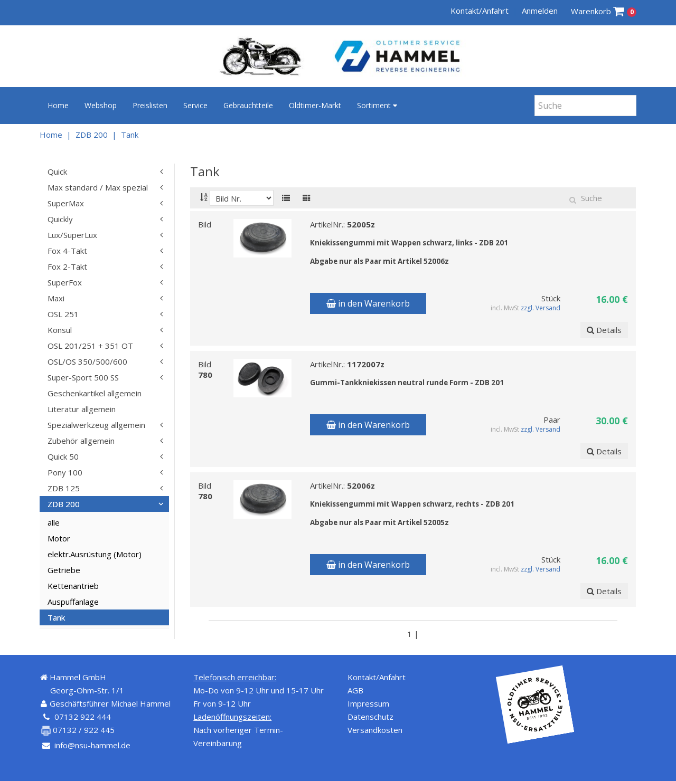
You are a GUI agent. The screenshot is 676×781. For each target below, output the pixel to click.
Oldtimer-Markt (315, 105)
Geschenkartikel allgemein (95, 393)
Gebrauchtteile (248, 105)
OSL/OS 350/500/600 (87, 361)
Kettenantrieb (73, 585)
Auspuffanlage (73, 601)
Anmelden (540, 10)
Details (604, 330)
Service (195, 105)
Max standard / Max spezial (98, 187)
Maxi (56, 298)
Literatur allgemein (82, 409)
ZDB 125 (64, 488)
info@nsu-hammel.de (92, 745)
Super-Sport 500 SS (83, 377)
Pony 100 (65, 472)
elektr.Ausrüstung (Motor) (95, 554)
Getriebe (64, 570)
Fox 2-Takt (67, 266)
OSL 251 (63, 314)
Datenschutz (370, 716)
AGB (355, 690)
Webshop (100, 105)
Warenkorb (604, 11)
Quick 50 (63, 456)
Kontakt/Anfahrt (479, 10)
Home (58, 105)
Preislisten (150, 105)
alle (54, 522)
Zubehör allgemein (81, 440)
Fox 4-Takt (67, 250)
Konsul (60, 330)
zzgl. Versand (541, 307)
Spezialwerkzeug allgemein (96, 425)
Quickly (60, 219)
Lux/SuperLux (72, 235)
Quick (57, 171)
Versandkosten (375, 730)
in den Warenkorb (368, 303)
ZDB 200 (92, 134)
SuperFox (65, 282)
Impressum (368, 703)
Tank (129, 134)
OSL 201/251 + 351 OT (90, 345)
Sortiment (377, 105)
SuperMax (66, 203)
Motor (59, 538)
